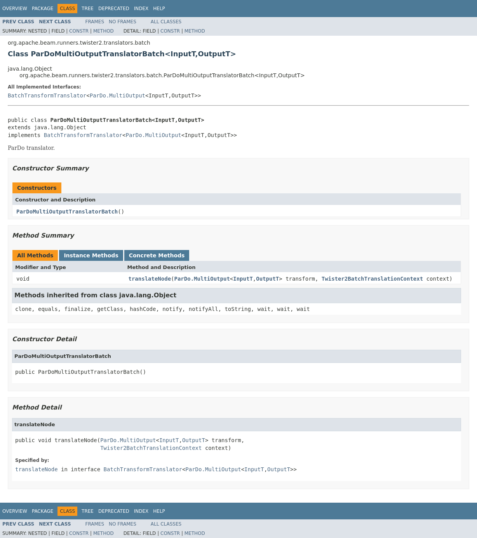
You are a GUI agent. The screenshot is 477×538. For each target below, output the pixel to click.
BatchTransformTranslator (47, 95)
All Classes (166, 21)
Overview (14, 8)
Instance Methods (91, 255)
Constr (79, 31)
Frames (94, 21)
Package (42, 8)
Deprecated (113, 8)
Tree (88, 8)
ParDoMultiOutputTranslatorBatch (67, 211)
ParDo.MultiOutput (117, 95)
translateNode (150, 279)
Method (103, 31)
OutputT (267, 279)
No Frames (122, 21)
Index (141, 8)
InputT (243, 279)
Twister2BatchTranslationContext (372, 279)
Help (159, 8)
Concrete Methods (157, 255)
